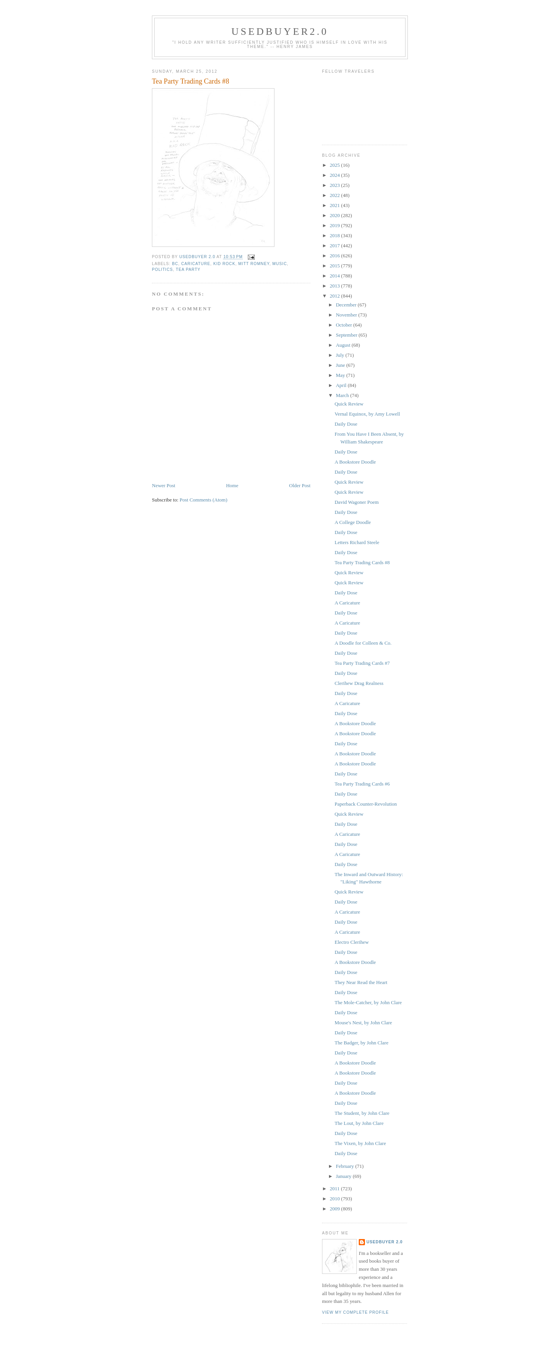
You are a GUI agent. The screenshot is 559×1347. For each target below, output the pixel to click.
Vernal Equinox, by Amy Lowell (367, 414)
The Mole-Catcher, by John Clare (368, 1002)
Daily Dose (345, 424)
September (347, 335)
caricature (195, 264)
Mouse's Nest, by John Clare (363, 1022)
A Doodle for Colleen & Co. (362, 643)
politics (162, 269)
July (341, 355)
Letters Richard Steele (356, 542)
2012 (335, 296)
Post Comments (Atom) (204, 500)
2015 (335, 266)
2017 (335, 245)
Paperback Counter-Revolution (365, 804)
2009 (335, 1209)
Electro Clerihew (351, 942)
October (344, 325)
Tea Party (188, 269)
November (347, 315)
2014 (335, 276)
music (280, 264)
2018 (335, 235)
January (344, 1176)
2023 (335, 185)
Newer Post (163, 485)
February (345, 1166)
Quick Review (348, 404)
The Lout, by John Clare (358, 1123)
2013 (335, 286)
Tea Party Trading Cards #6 (362, 784)
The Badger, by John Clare (361, 1043)
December (347, 305)
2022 (335, 195)
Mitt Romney (253, 264)
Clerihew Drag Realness (358, 683)
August (344, 345)
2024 (335, 175)
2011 (335, 1188)
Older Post (299, 485)
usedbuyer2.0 (280, 31)
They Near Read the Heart (360, 982)
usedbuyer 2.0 (384, 1242)
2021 (335, 205)
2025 (335, 165)
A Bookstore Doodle (355, 462)
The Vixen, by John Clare (360, 1143)
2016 (335, 255)
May (341, 375)
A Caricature (347, 603)
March (343, 395)
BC (175, 264)
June (341, 365)
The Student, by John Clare (361, 1113)
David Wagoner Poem (356, 502)
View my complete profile (355, 1312)
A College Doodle (352, 522)
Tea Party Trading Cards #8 (362, 562)
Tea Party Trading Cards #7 (362, 663)
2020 (335, 215)
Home (232, 485)
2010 (335, 1199)
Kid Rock (224, 264)
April (342, 385)
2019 (335, 225)
